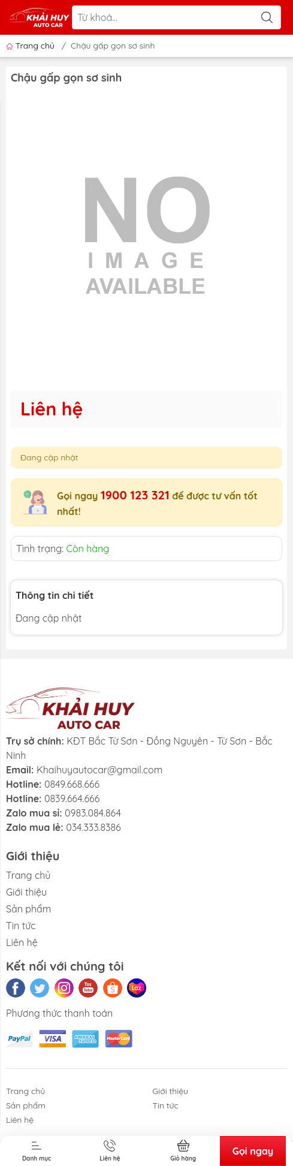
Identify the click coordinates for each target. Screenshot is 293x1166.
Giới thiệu (26, 892)
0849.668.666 (71, 784)
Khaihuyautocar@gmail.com (99, 770)
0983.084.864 (93, 813)
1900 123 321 (135, 494)
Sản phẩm (28, 909)
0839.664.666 (71, 799)
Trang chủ (31, 45)
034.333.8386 (93, 827)
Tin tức (21, 926)
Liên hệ (22, 942)
